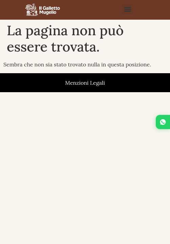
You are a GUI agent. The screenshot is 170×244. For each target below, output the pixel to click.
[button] (127, 9)
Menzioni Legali (85, 82)
